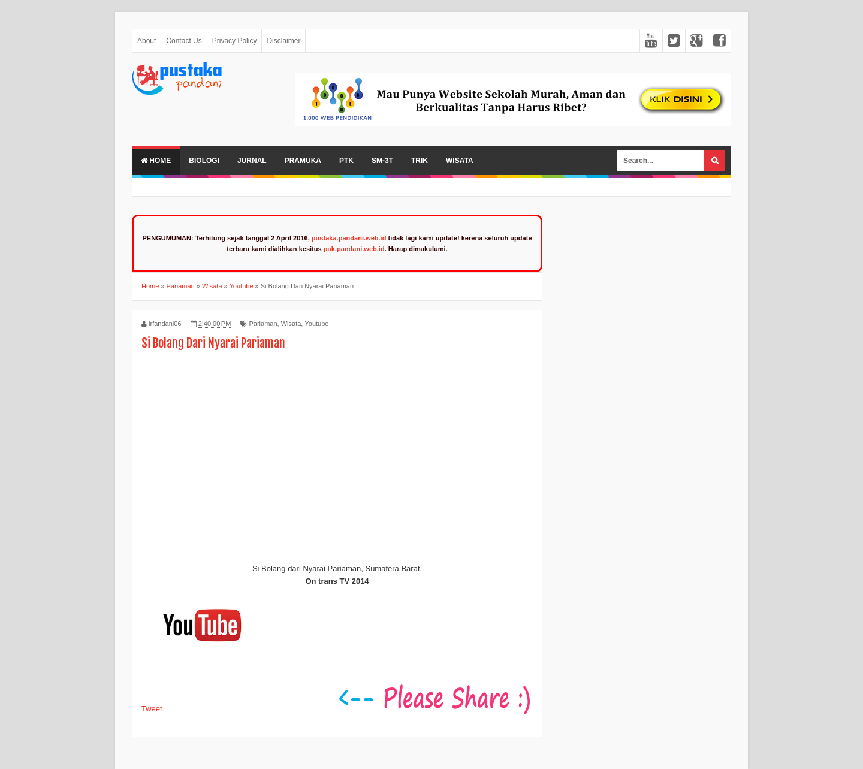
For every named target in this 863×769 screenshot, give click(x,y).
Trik (419, 160)
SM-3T (382, 160)
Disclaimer (283, 41)
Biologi (204, 160)
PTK (346, 160)
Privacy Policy (234, 41)
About (146, 41)
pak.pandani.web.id (354, 248)
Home (156, 160)
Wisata (459, 160)
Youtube (316, 323)
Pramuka (303, 160)
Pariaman (263, 323)
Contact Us (183, 41)
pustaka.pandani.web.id (349, 238)
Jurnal (252, 160)
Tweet (151, 708)
